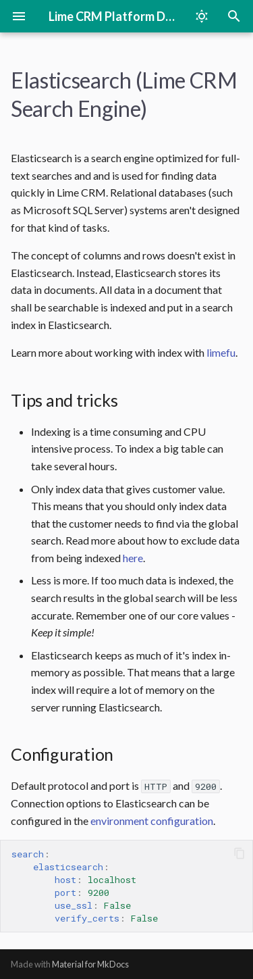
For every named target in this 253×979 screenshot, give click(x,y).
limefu (220, 352)
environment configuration (151, 820)
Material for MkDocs (90, 964)
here (133, 557)
